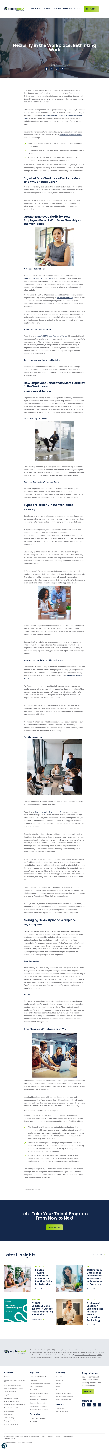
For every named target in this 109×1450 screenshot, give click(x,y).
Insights (78, 8)
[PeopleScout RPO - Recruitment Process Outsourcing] (14, 9)
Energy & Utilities (35, 1396)
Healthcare (33, 1380)
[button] (4, 1446)
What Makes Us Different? (38, 1377)
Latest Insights (60, 1408)
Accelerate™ (34, 1421)
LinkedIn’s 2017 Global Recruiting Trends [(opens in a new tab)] (51, 336)
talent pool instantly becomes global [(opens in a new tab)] (38, 278)
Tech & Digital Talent (36, 1386)
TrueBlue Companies (9, 1438)
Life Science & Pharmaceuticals (40, 1383)
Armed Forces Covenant (63, 1399)
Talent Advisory (9, 1418)
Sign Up (88, 1391)
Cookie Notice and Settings (25, 1442)
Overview (7, 1377)
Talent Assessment (10, 1391)
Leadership (59, 1380)
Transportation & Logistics (38, 1406)
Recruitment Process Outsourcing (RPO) (88, 1355)
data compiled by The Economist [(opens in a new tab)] (48, 812)
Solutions (36, 8)
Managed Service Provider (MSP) (41, 1357)
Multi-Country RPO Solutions (13, 1385)
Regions (57, 8)
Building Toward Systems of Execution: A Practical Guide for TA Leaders (43, 1277)
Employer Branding (10, 1421)
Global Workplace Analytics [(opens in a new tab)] (71, 135)
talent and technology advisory (84, 1357)
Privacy (58, 1436)
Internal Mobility (9, 1414)
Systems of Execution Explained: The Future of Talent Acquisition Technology (95, 1312)
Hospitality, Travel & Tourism (39, 1409)
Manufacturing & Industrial (38, 1399)
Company (47, 8)
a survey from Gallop (65, 298)
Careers (58, 1390)
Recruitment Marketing (11, 1424)
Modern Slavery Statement (64, 1396)
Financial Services (36, 1390)
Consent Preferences (10, 1442)
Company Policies (68, 1436)
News (58, 1386)
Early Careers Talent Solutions (13, 1388)
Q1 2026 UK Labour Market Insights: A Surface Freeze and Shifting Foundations (42, 1309)
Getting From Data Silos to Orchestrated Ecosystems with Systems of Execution (94, 1277)
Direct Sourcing (9, 1411)
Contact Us (91, 9)
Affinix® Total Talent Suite (38, 1418)
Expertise (67, 8)
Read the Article (40, 1289)
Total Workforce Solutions (62, 1357)
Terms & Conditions (47, 1436)
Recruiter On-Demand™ (11, 1398)
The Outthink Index (62, 1411)
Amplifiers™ (7, 1395)
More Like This (97, 1255)
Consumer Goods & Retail (38, 1403)
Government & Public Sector (39, 1393)
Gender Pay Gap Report (63, 1393)
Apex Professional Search (12, 1401)
